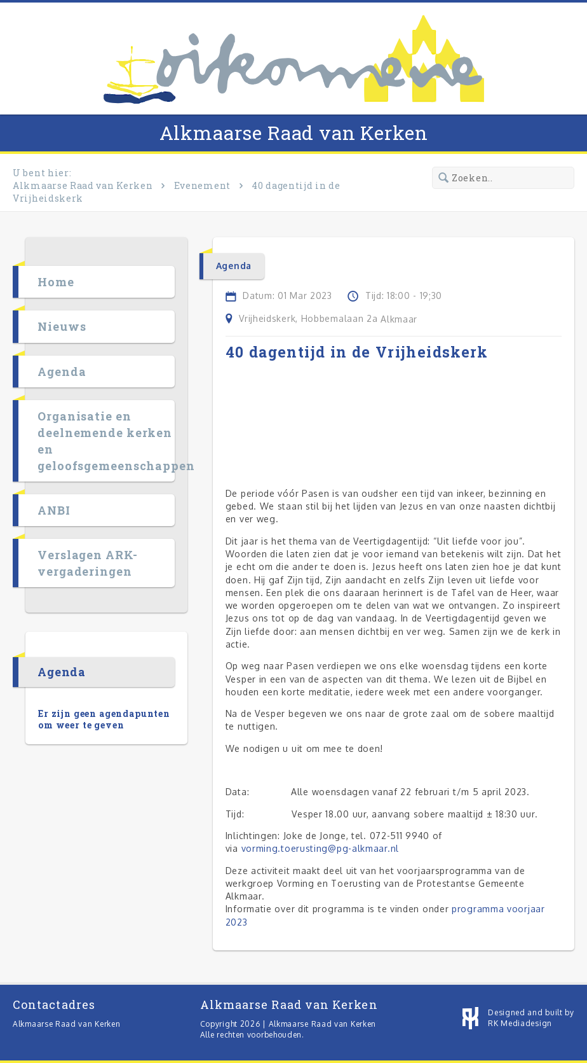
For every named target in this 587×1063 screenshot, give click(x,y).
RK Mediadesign (520, 1023)
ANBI (54, 510)
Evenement (202, 185)
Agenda (61, 371)
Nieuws (61, 326)
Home (55, 281)
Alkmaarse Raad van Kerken (293, 132)
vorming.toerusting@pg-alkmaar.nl (320, 848)
